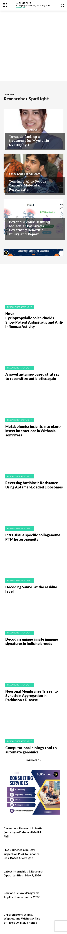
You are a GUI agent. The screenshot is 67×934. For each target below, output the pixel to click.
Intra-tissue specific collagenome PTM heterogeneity (32, 537)
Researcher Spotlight (24, 129)
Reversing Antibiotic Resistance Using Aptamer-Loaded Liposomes (34, 485)
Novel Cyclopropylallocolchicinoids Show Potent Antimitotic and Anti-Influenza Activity (34, 320)
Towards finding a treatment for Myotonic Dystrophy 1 (29, 140)
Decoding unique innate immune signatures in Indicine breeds (31, 641)
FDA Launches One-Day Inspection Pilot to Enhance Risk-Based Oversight (21, 853)
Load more (33, 760)
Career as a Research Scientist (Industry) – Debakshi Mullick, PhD (24, 832)
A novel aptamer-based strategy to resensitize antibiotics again (32, 376)
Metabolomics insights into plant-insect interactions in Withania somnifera (33, 430)
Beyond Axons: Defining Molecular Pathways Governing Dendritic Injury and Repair (29, 228)
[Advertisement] (33, 45)
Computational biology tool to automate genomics (31, 750)
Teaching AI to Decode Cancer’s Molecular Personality (27, 185)
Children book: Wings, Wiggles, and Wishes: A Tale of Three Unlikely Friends (22, 918)
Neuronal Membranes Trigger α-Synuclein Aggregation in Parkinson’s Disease (31, 695)
